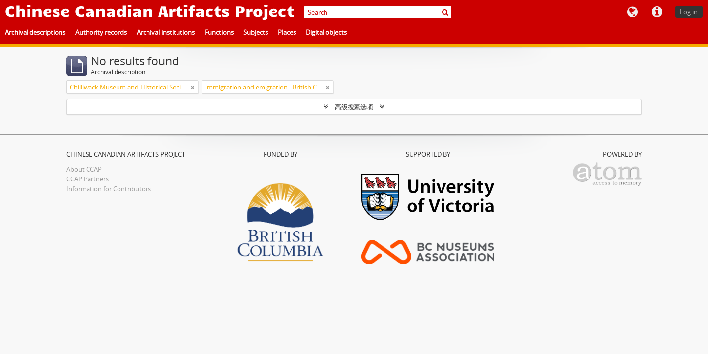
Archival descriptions (35, 32)
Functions (219, 32)
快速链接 (657, 12)
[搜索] (445, 12)
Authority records (101, 32)
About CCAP (84, 169)
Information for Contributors (108, 188)
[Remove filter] (193, 87)
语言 (632, 12)
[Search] (377, 12)
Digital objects (326, 32)
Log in (689, 11)
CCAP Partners (87, 179)
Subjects (255, 32)
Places (287, 32)
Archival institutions (166, 32)
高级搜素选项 (354, 106)
